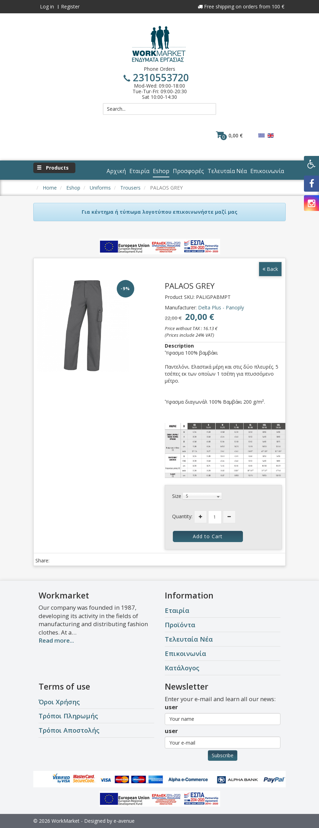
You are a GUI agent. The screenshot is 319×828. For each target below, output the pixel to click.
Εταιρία (177, 610)
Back (270, 269)
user (171, 707)
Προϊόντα (180, 624)
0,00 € (229, 135)
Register (70, 6)
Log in (47, 6)
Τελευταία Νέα (189, 639)
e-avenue (124, 820)
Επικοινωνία (185, 653)
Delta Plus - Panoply (221, 307)
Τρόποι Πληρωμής (68, 715)
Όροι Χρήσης (59, 701)
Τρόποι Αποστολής (69, 730)
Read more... (56, 640)
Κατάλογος (182, 667)
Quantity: (182, 516)
